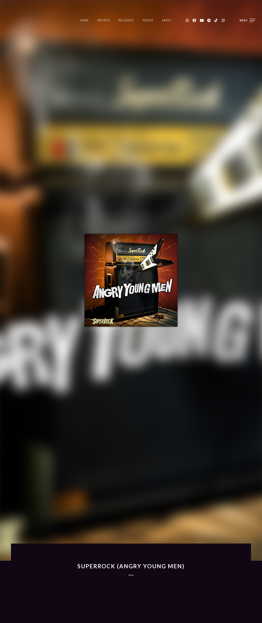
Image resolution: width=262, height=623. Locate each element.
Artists (103, 20)
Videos (148, 20)
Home (84, 20)
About (167, 20)
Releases (126, 20)
